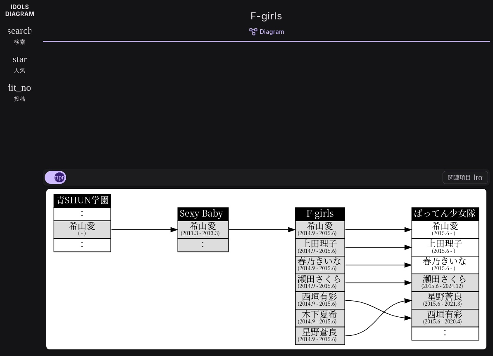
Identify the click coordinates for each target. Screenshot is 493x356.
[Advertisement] (266, 104)
